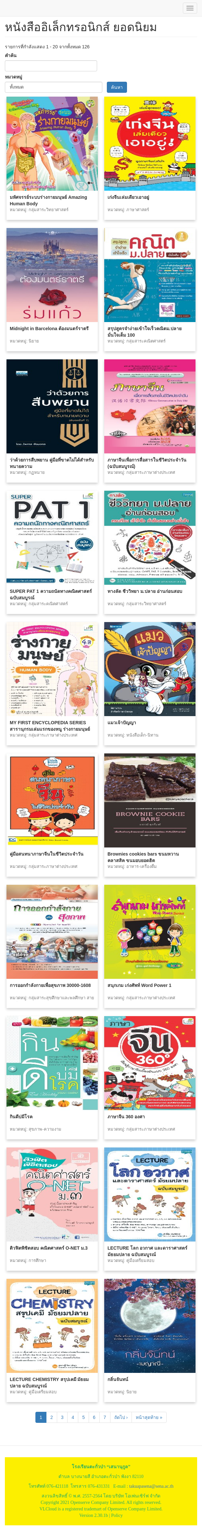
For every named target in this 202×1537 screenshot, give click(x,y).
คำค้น (11, 55)
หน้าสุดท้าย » (149, 1417)
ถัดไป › (121, 1417)
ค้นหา (117, 87)
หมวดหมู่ (13, 76)
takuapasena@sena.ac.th (151, 1486)
